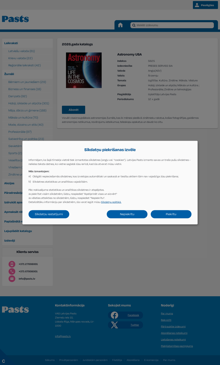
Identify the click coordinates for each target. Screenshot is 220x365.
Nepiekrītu (127, 214)
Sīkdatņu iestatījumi (49, 214)
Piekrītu (171, 214)
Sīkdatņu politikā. (111, 202)
